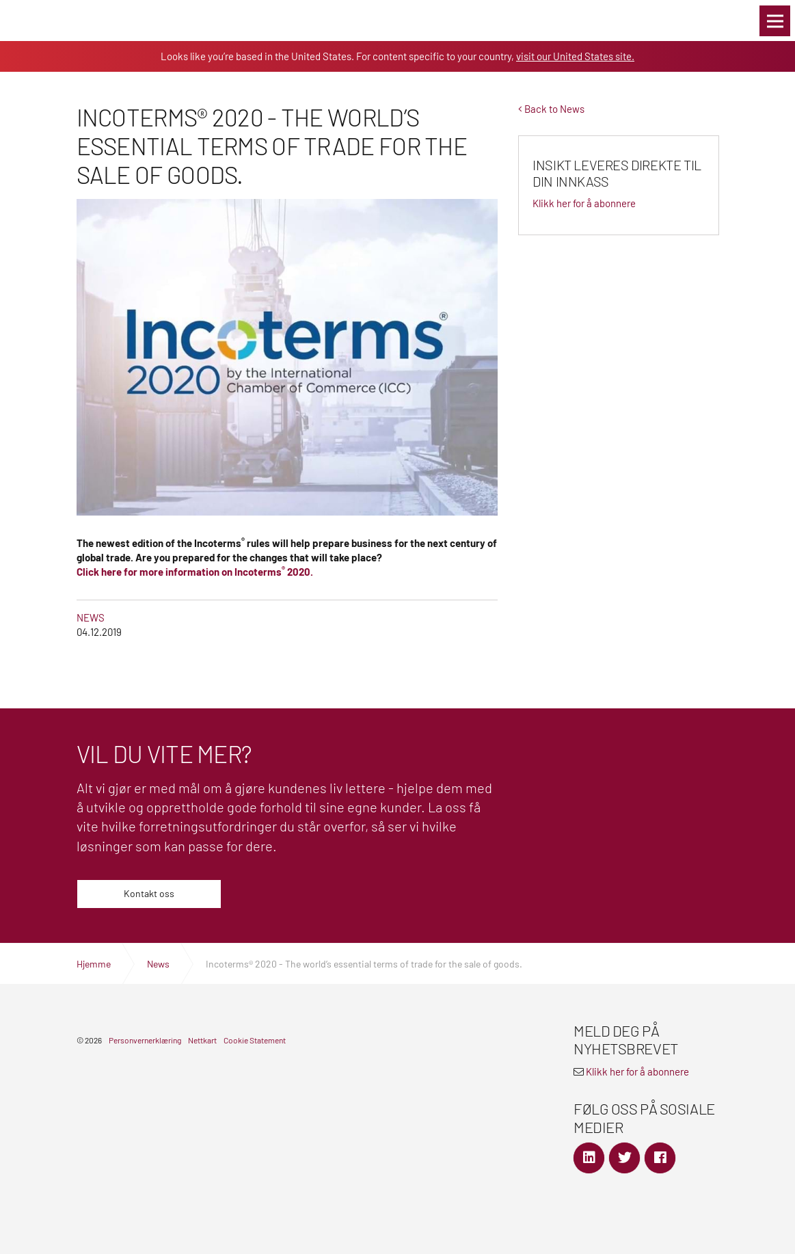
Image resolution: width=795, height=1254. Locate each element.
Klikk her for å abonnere (637, 1071)
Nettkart (202, 1040)
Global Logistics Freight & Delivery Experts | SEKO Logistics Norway (44, 20)
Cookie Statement (255, 1040)
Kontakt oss (149, 893)
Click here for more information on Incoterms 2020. (195, 571)
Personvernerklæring (145, 1040)
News (91, 617)
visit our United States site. (575, 56)
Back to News (551, 109)
